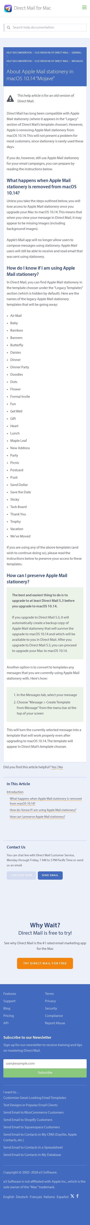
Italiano (49, 1197)
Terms (49, 994)
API (6, 1023)
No (60, 767)
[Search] (8, 28)
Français (36, 1197)
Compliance (54, 1016)
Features (9, 994)
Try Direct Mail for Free (45, 963)
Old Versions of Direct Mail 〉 (53, 53)
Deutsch (22, 1197)
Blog (6, 1008)
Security (51, 1008)
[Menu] (84, 8)
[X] (72, 1197)
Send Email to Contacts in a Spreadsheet (33, 1147)
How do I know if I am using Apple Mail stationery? (43, 810)
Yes (53, 767)
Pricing (8, 1016)
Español (63, 1197)
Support (9, 1001)
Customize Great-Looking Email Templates (34, 1098)
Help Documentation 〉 (20, 53)
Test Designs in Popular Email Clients (30, 1105)
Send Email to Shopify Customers (27, 1120)
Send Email (50, 875)
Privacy (50, 1001)
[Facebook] (77, 1197)
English (8, 1197)
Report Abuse (55, 1023)
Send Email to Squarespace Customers (31, 1127)
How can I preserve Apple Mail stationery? (37, 817)
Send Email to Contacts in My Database (32, 1155)
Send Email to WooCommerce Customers (33, 1112)
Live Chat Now (21, 875)
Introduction (15, 792)
